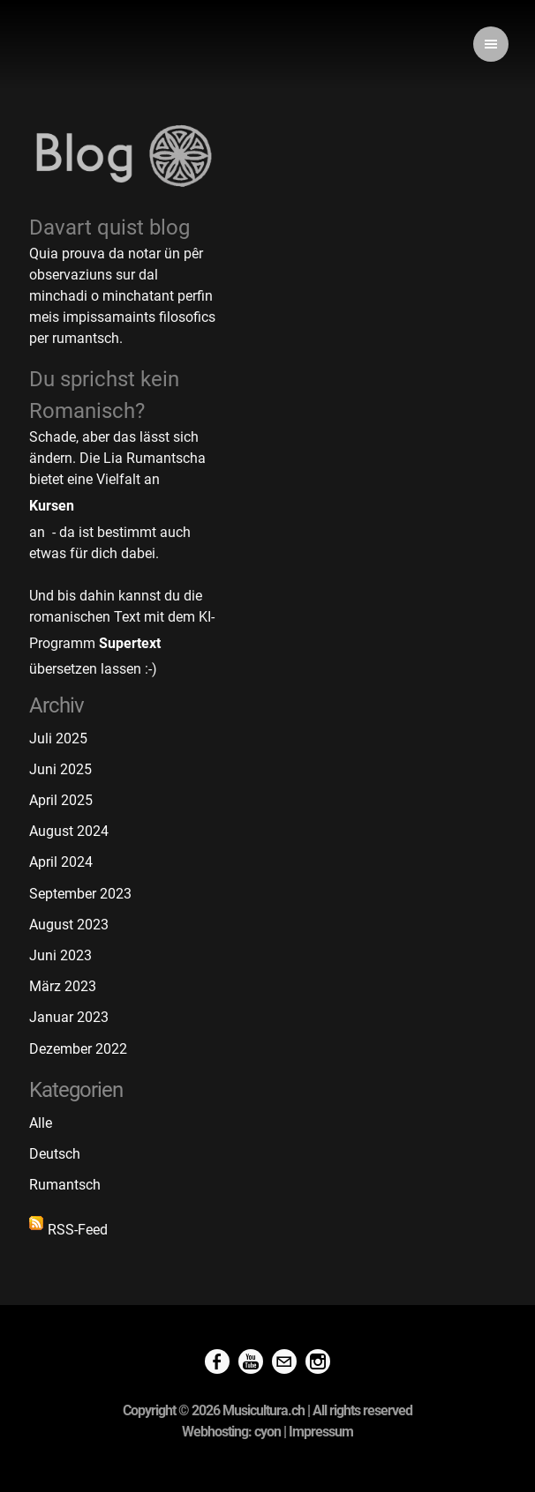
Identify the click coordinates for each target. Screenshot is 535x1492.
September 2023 (80, 893)
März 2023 (62, 986)
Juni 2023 (60, 955)
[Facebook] (217, 1363)
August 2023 (69, 924)
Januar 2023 (69, 1017)
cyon (267, 1431)
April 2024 (61, 862)
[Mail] (284, 1363)
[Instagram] (317, 1363)
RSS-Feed (68, 1227)
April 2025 (61, 800)
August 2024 (69, 831)
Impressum (321, 1431)
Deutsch (54, 1153)
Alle (40, 1123)
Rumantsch (65, 1184)
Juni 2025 (60, 769)
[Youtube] (250, 1363)
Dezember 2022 (78, 1049)
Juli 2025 (58, 738)
